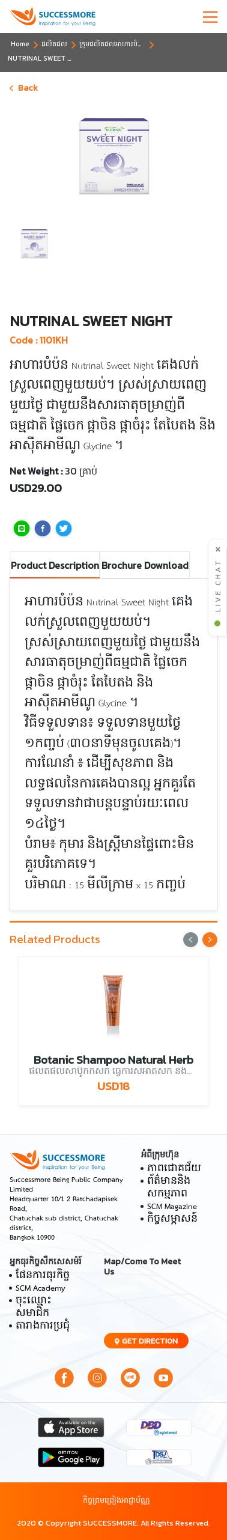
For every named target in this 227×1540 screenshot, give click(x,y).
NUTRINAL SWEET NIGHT (48, 58)
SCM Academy (40, 1288)
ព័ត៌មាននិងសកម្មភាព (168, 1188)
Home (20, 44)
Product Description (55, 565)
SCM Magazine (172, 1206)
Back (24, 88)
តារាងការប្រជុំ (43, 1326)
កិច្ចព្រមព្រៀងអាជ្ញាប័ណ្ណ (116, 1500)
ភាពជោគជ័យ (174, 1169)
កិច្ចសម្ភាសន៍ (172, 1219)
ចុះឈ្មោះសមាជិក (34, 1307)
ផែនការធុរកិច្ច (43, 1276)
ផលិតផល (54, 44)
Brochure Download (145, 565)
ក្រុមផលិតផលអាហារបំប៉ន (112, 44)
